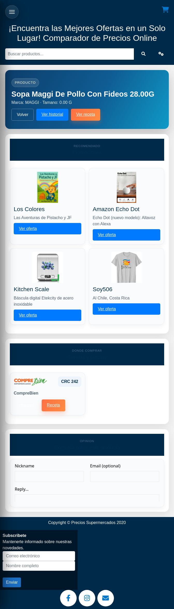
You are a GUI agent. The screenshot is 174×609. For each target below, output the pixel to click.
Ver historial (52, 114)
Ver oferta (28, 228)
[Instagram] (87, 598)
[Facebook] (68, 598)
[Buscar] (69, 54)
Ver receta (85, 114)
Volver (22, 114)
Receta (53, 405)
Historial (26, 405)
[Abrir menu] (12, 12)
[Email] (105, 598)
